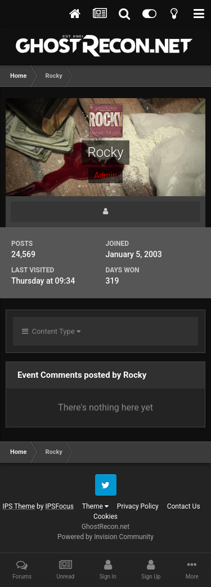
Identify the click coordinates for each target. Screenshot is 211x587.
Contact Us (183, 506)
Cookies (105, 516)
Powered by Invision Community (105, 537)
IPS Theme (18, 506)
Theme (95, 506)
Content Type (51, 331)
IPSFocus (59, 506)
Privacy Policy (138, 506)
